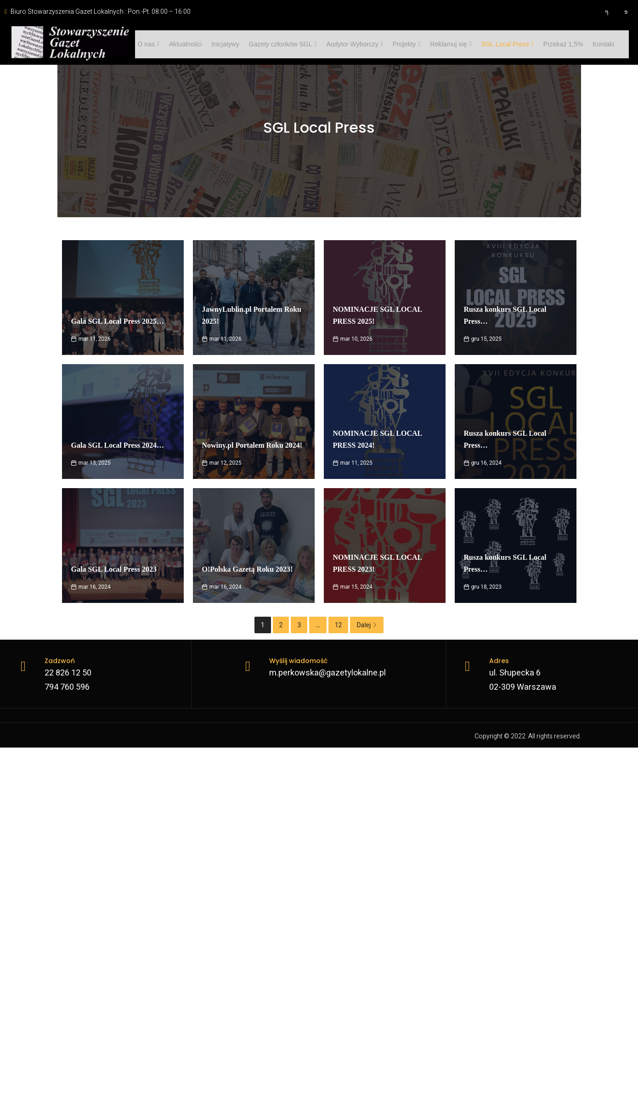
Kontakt (586, 44)
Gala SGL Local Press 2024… (117, 445)
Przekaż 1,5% (547, 44)
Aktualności (181, 44)
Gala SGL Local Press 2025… (117, 321)
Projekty (396, 44)
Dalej (366, 625)
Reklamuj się (438, 44)
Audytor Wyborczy (345, 44)
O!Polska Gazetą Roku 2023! (247, 569)
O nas (147, 44)
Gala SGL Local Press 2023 (114, 569)
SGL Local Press (493, 44)
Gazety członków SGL (276, 44)
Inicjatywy (220, 44)
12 (338, 625)
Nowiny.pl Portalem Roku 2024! (252, 445)
